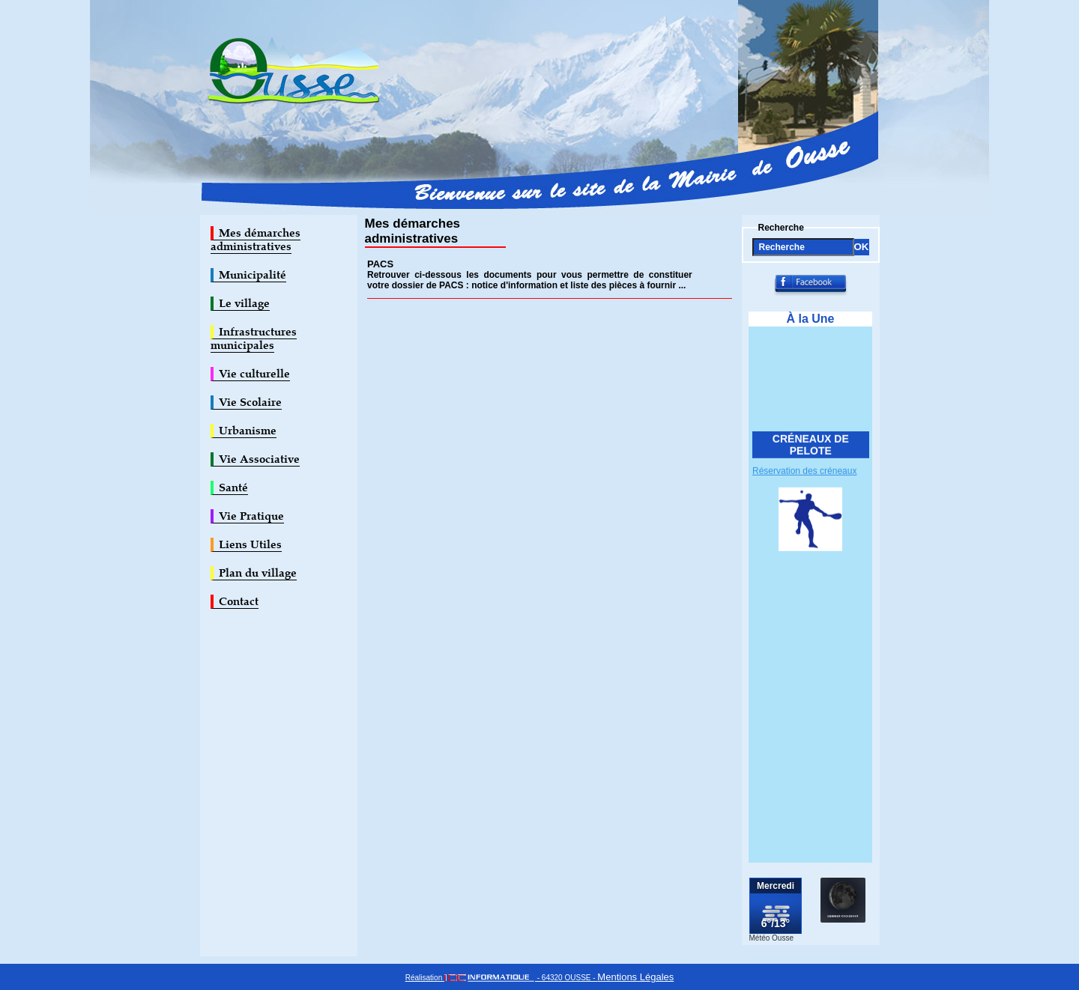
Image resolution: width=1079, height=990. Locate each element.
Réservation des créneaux (804, 472)
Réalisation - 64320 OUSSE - (501, 978)
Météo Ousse (771, 938)
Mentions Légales (635, 977)
